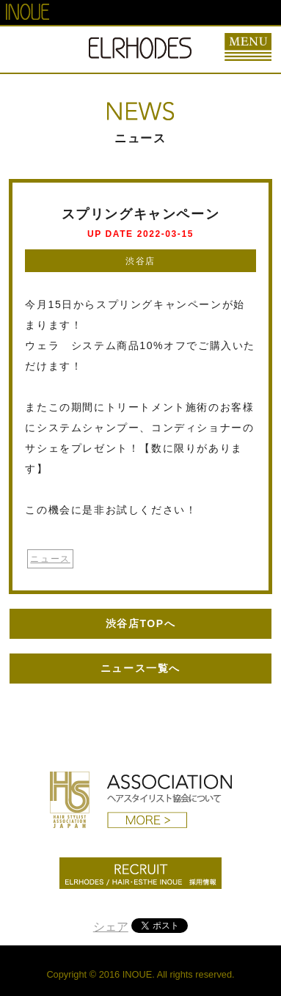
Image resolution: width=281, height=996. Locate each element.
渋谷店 (140, 261)
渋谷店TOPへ (141, 623)
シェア (110, 926)
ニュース (50, 559)
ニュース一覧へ (140, 668)
